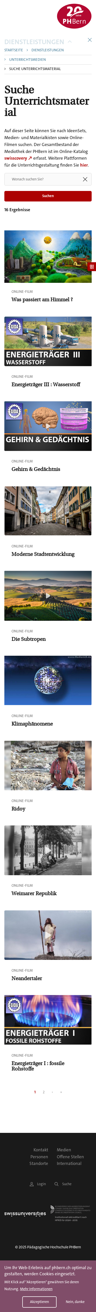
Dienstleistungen (38, 42)
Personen (39, 1157)
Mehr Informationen (36, 1289)
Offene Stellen (70, 1157)
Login (38, 1184)
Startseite (13, 50)
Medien (64, 1150)
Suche (63, 1184)
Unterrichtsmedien (27, 60)
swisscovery (15, 158)
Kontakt (41, 1150)
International (69, 1163)
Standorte (38, 1163)
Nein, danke (75, 1301)
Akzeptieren (39, 1301)
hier (84, 165)
